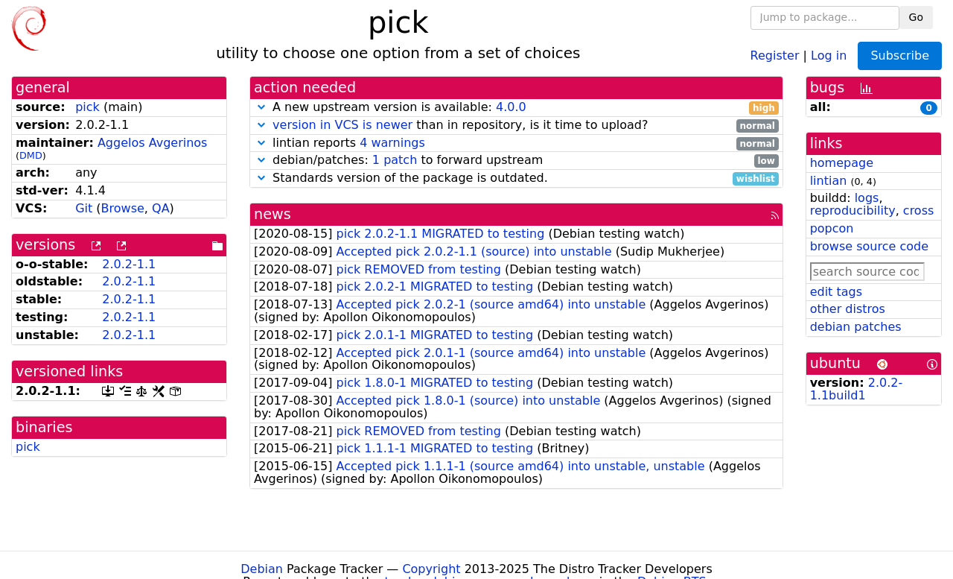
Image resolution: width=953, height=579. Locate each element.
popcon (832, 228)
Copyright (431, 569)
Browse (122, 208)
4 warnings (392, 143)
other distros (847, 309)
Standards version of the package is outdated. (516, 178)
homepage (841, 163)
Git (83, 208)
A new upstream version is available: (516, 107)
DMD (30, 155)
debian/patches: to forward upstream (516, 160)
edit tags (836, 292)
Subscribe (899, 55)
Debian (261, 569)
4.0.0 (511, 107)
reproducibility (853, 210)
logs (867, 198)
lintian (828, 181)
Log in (829, 55)
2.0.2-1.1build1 (856, 389)
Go (916, 17)
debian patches (856, 327)
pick (87, 107)
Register (775, 55)
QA (161, 208)
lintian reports (516, 143)
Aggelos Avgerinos (153, 143)
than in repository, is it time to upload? (516, 125)
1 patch (394, 160)
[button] (261, 107)
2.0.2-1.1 (129, 264)
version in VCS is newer (342, 125)
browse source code (869, 246)
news (272, 214)
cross (918, 210)
